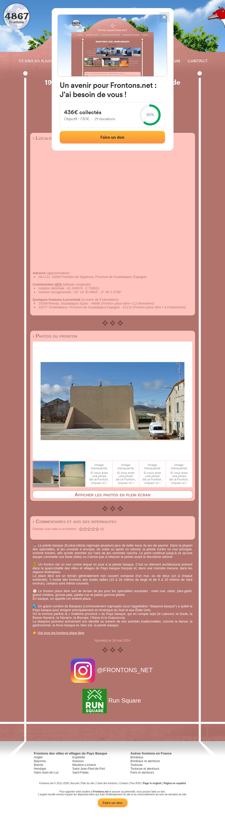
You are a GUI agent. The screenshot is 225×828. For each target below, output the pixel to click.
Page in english (152, 783)
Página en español (175, 783)
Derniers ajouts (38, 60)
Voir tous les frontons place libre (61, 633)
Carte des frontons (106, 783)
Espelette (78, 757)
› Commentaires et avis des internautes (75, 521)
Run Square (112, 700)
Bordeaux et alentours (145, 761)
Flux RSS (135, 783)
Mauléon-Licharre (84, 765)
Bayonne (40, 761)
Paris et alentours (142, 772)
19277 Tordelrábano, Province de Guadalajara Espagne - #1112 (85, 307)
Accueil (75, 783)
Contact (197, 60)
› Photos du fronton (55, 336)
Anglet (38, 757)
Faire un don (113, 803)
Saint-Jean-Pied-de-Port (88, 768)
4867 (16, 16)
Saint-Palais (80, 772)
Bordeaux (136, 757)
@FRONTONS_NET (112, 670)
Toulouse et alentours (144, 768)
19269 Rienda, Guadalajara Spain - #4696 (69, 303)
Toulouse (136, 765)
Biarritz (38, 765)
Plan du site (87, 783)
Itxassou (78, 761)
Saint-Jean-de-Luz (46, 772)
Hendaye (40, 768)
